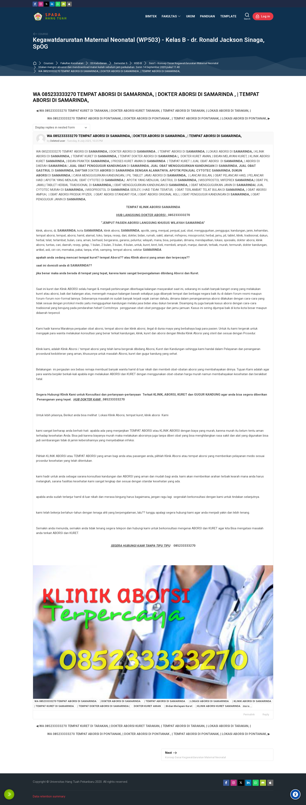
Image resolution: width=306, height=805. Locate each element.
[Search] (247, 16)
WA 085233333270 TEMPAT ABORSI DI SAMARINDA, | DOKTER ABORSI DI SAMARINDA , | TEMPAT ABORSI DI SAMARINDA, (109, 71)
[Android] (63, 4)
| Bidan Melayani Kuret (178, 706)
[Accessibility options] (295, 794)
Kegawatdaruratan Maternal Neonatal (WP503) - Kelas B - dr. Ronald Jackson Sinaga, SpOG (148, 43)
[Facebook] (35, 4)
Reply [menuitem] (266, 714)
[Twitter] (46, 4)
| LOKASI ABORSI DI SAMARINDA (209, 701)
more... (247, 706)
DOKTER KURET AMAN (147, 706)
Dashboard (35, 63)
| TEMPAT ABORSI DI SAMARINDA (164, 701)
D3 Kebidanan (99, 63)
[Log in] (263, 16)
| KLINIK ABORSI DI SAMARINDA (251, 701)
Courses (48, 63)
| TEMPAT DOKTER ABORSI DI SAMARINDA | (103, 706)
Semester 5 (120, 63)
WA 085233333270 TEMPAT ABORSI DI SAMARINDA (65, 701)
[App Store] (69, 4)
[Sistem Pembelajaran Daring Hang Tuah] (50, 16)
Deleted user (57, 140)
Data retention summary (49, 796)
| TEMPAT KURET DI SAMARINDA (54, 706)
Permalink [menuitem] (249, 714)
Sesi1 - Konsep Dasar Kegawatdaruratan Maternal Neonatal (183, 63)
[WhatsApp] (57, 4)
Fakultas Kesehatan (72, 63)
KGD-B (138, 63)
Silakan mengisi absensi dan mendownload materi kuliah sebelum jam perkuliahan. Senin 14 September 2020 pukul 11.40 (109, 67)
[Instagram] (40, 4)
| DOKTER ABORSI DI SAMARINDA (120, 701)
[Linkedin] (52, 4)
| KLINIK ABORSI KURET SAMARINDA (218, 706)
